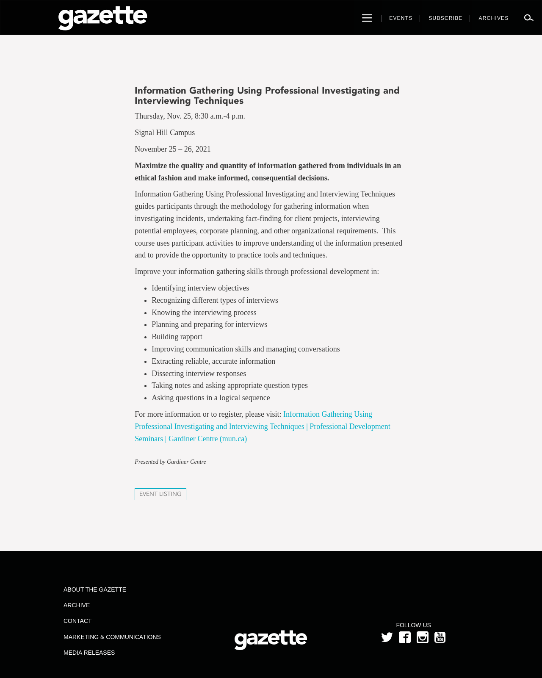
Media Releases (89, 652)
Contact (78, 620)
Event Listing (160, 494)
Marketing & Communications (112, 637)
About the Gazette (95, 589)
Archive (77, 605)
